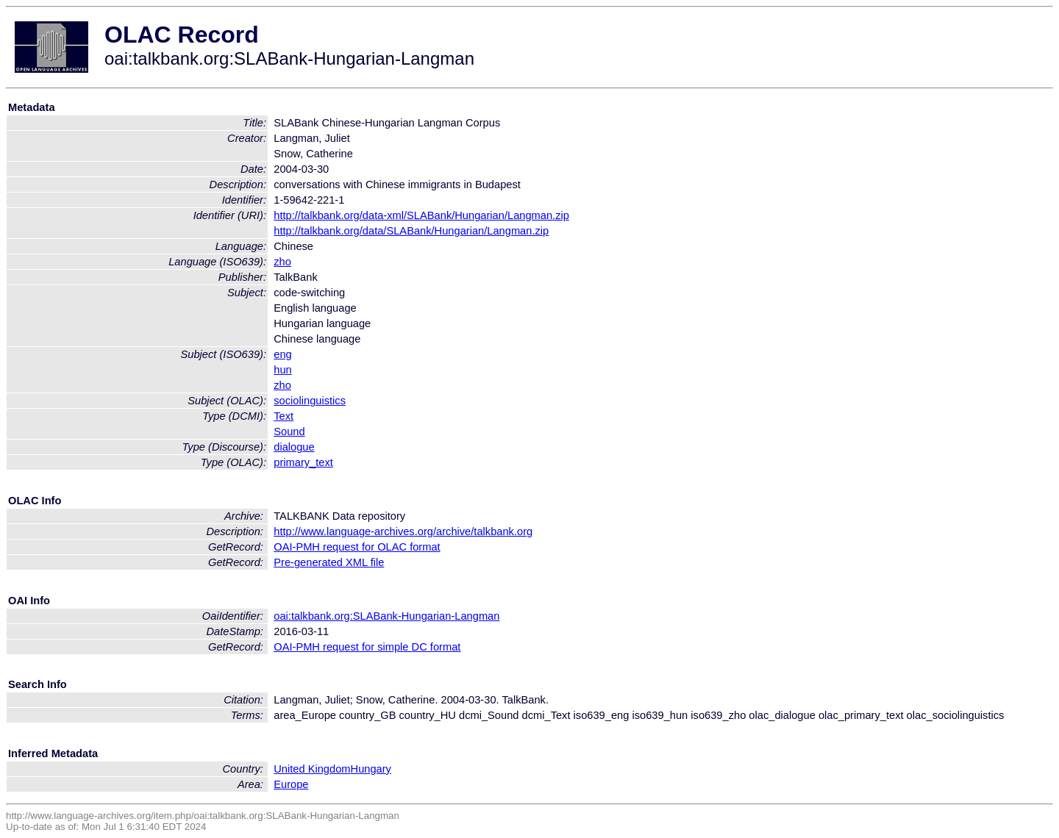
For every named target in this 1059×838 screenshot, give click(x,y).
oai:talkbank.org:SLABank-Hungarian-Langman (386, 616)
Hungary (371, 769)
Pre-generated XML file (329, 562)
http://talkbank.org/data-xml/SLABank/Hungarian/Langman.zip (421, 215)
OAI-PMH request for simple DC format (367, 647)
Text (283, 416)
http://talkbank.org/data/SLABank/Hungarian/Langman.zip (411, 231)
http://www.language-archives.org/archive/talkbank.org (403, 531)
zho (282, 262)
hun (282, 370)
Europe (291, 784)
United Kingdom (312, 769)
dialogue (294, 447)
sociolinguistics (310, 401)
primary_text (303, 462)
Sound (289, 431)
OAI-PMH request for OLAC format (357, 547)
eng (282, 354)
